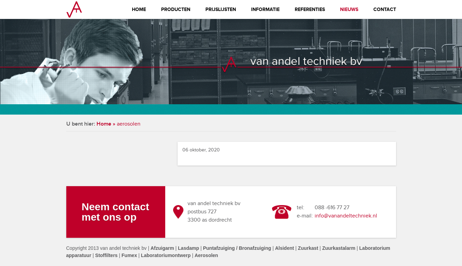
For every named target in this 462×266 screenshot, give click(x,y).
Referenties (310, 9)
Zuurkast (308, 248)
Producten (175, 9)
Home (139, 9)
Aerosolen (206, 255)
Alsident (284, 248)
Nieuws (349, 9)
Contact (384, 9)
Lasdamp (188, 248)
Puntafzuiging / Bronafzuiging (237, 248)
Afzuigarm (162, 248)
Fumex (129, 255)
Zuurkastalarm (338, 248)
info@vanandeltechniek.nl (346, 216)
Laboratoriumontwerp (166, 255)
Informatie (265, 9)
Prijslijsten (220, 9)
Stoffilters (106, 255)
